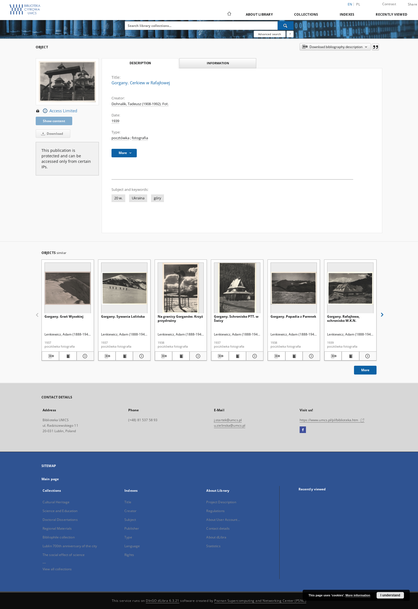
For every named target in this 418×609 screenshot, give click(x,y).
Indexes (347, 14)
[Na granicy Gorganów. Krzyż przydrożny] (181, 288)
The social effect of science (64, 554)
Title (127, 502)
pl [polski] (358, 4)
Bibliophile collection (59, 537)
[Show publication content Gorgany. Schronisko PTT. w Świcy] (237, 356)
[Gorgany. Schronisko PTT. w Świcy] (237, 288)
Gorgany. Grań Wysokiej (63, 316)
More (365, 370)
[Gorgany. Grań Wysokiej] (68, 288)
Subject (130, 519)
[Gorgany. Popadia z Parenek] (294, 288)
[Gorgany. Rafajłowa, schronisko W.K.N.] (350, 288)
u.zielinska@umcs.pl (229, 425)
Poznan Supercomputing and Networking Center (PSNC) (260, 600)
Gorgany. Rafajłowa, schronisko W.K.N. (343, 318)
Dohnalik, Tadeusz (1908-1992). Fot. (140, 104)
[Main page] (229, 14)
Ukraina (138, 198)
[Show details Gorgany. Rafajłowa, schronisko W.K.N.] (367, 356)
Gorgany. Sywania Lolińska (123, 316)
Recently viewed (391, 14)
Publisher (131, 528)
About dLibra (216, 537)
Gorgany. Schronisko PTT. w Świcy (236, 318)
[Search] (286, 25)
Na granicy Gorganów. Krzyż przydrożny (180, 318)
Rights (129, 554)
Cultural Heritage (56, 502)
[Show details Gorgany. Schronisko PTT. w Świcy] (254, 356)
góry (157, 198)
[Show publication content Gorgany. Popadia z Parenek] (294, 356)
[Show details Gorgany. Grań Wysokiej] (84, 356)
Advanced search (269, 34)
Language (132, 546)
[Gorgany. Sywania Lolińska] (124, 288)
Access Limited (56, 111)
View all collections (57, 569)
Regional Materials (57, 528)
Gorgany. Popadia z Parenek (293, 316)
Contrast (389, 4)
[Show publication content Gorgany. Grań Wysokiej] (67, 356)
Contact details (218, 528)
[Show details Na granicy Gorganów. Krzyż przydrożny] (197, 356)
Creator (130, 511)
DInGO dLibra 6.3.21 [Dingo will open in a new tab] (162, 600)
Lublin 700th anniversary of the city (70, 546)
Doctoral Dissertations (60, 519)
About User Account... (223, 519)
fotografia (140, 138)
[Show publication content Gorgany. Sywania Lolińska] (124, 356)
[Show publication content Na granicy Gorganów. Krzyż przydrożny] (180, 356)
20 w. (118, 198)
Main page (50, 479)
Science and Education (60, 511)
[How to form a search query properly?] (290, 34)
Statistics (213, 546)
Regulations (215, 511)
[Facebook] (303, 430)
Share (412, 4)
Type (128, 537)
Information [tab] (218, 63)
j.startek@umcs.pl (228, 420)
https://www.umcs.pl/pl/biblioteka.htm (332, 420)
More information (357, 595)
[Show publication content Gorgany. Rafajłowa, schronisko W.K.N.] (350, 356)
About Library (259, 14)
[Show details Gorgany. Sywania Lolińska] (140, 356)
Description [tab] (140, 63)
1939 (115, 121)
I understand (390, 595)
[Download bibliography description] (50, 356)
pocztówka (120, 138)
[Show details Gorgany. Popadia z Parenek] (310, 356)
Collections (306, 14)
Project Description (221, 502)
